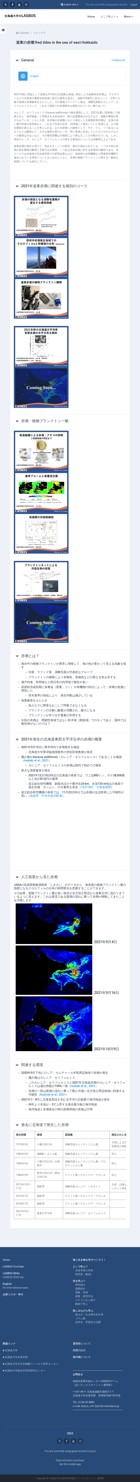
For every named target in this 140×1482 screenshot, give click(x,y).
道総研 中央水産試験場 (46, 795)
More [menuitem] (127, 16)
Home (6, 1259)
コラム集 (80, 1318)
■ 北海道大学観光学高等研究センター (24, 1370)
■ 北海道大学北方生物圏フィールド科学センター (30, 1363)
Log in (134, 4)
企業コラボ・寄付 (13, 1294)
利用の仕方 (79, 1350)
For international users (15, 1287)
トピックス (39, 32)
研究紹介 (80, 1284)
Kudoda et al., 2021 (52, 1094)
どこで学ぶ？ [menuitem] (108, 16)
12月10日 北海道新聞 (96, 787)
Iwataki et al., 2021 (36, 760)
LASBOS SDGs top (13, 1277)
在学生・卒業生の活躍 (88, 1322)
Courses (24, 32)
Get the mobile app (70, 1464)
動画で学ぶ (81, 1303)
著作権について (82, 1357)
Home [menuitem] (91, 16)
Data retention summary (70, 1460)
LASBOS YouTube (13, 1266)
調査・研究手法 (84, 1296)
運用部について (82, 1343)
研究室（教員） (84, 1274)
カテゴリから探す (85, 1300)
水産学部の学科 (84, 1270)
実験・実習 (81, 1292)
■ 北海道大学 (10, 1350)
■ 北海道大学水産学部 (15, 1357)
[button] (69, 4)
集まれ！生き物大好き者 (89, 1314)
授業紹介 (80, 1288)
